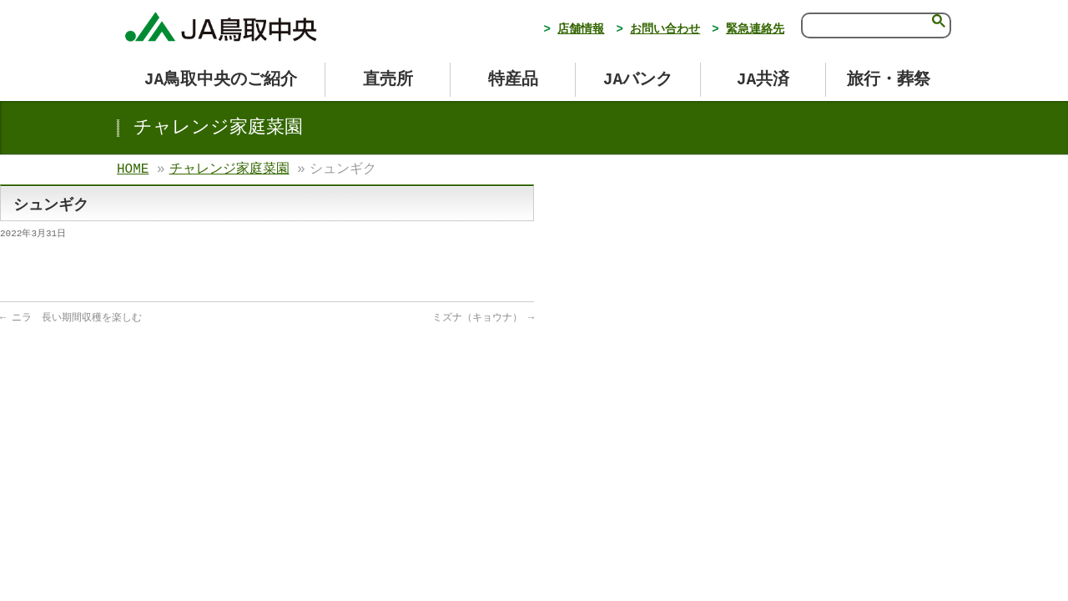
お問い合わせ (665, 29)
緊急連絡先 (755, 29)
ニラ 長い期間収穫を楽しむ (71, 318)
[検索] (863, 24)
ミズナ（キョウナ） (483, 318)
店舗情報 (580, 29)
